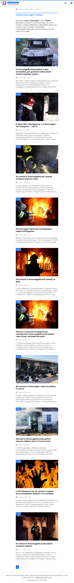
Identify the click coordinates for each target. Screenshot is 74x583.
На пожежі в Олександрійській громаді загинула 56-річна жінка (34, 177)
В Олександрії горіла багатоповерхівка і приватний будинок (34, 230)
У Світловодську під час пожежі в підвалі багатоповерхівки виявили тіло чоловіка (35, 492)
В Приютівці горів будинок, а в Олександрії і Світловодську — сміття (36, 125)
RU (65, 3)
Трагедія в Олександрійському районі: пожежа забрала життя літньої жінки (33, 440)
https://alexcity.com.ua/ (44, 577)
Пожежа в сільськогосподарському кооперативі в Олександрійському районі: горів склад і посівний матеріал (35, 334)
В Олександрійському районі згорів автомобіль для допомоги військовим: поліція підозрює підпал (33, 71)
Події (18, 39)
